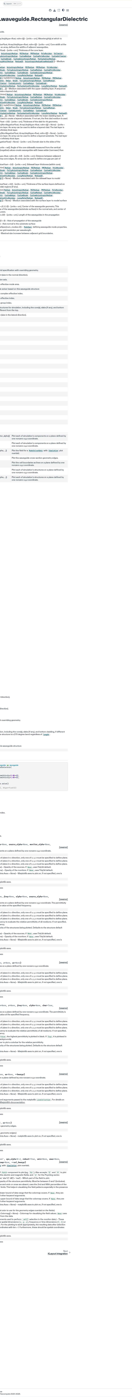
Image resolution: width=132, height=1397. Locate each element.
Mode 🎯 (8, 119)
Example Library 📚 (10, 42)
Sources (8, 83)
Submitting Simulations (9, 56)
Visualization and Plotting (11, 210)
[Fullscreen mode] (119, 10)
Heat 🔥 (8, 109)
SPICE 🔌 (8, 193)
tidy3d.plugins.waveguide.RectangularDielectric (16, 184)
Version (7, 1385)
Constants (9, 197)
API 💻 (5, 48)
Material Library (11, 71)
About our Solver (9, 231)
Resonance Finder (14, 152)
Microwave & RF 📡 (12, 122)
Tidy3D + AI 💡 (9, 215)
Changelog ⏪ (8, 228)
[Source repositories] (111, 10)
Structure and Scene (13, 64)
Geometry (9, 61)
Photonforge (8, 221)
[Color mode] (123, 10)
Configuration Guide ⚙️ (11, 34)
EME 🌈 (8, 116)
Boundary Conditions (9, 75)
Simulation (9, 52)
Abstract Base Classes (10, 201)
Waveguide (11, 178)
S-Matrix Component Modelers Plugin (13, 146)
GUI (4, 218)
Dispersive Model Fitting (13, 133)
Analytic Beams (11, 93)
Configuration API (12, 100)
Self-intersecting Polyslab (13, 139)
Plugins (8, 126)
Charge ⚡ (9, 112)
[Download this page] (115, 10)
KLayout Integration (15, 190)
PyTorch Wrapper (13, 164)
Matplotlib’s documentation (89, 1153)
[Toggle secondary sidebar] (128, 10)
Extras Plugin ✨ (9, 225)
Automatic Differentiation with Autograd (12, 157)
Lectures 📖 (7, 38)
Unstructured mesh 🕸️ (12, 104)
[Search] (12, 4)
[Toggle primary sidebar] (30, 10)
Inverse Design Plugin (13, 168)
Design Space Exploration (12, 174)
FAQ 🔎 (6, 45)
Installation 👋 (9, 29)
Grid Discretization (12, 80)
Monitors (8, 87)
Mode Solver (12, 129)
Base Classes (10, 206)
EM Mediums (10, 68)
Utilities (8, 97)
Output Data (10, 90)
